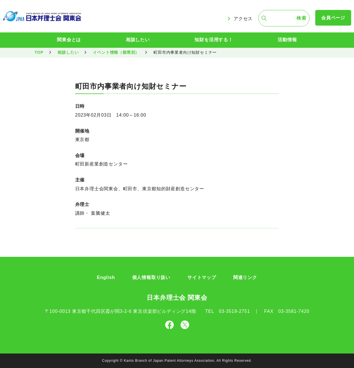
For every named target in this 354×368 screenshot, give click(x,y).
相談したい (138, 39)
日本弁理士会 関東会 (177, 297)
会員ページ (333, 17)
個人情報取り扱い (151, 277)
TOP (39, 52)
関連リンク (245, 277)
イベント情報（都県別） (116, 52)
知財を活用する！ (214, 39)
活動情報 (287, 39)
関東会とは (69, 39)
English (106, 277)
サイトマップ (201, 277)
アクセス (243, 18)
